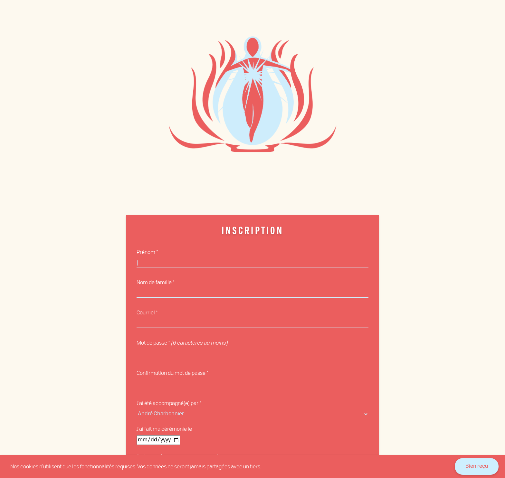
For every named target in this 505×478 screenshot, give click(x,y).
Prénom (146, 251)
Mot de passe (152, 342)
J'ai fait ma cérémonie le (164, 428)
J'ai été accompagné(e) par (167, 403)
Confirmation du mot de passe (171, 372)
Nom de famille (154, 282)
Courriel (146, 312)
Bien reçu (476, 466)
